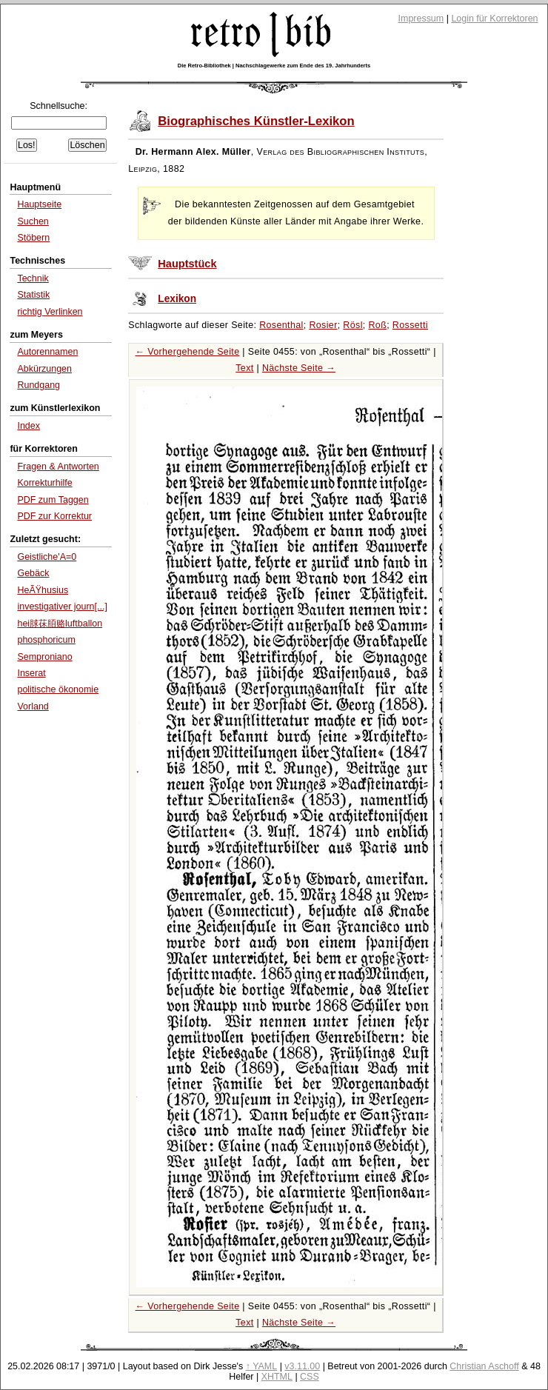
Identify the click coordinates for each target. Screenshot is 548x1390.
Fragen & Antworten (57, 466)
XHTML (277, 1376)
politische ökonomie (57, 689)
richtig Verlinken (49, 312)
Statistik (33, 295)
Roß (377, 325)
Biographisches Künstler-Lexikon (256, 121)
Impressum (421, 18)
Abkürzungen (44, 369)
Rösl (352, 325)
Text (244, 368)
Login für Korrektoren (494, 18)
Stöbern (33, 238)
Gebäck (33, 573)
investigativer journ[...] (62, 606)
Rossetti (410, 325)
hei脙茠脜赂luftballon (59, 623)
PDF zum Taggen (52, 500)
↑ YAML (262, 1366)
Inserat (31, 673)
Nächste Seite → (298, 368)
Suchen (32, 221)
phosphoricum (46, 640)
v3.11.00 (302, 1366)
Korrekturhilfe (44, 483)
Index (28, 426)
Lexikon (177, 298)
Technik (32, 278)
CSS (309, 1376)
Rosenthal (281, 325)
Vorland (32, 706)
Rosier (323, 325)
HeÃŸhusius (42, 590)
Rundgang (38, 385)
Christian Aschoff (484, 1366)
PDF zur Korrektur (54, 516)
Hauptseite (39, 204)
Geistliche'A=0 (46, 557)
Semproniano (44, 657)
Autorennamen (47, 352)
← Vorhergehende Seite (188, 352)
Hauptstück (187, 264)
